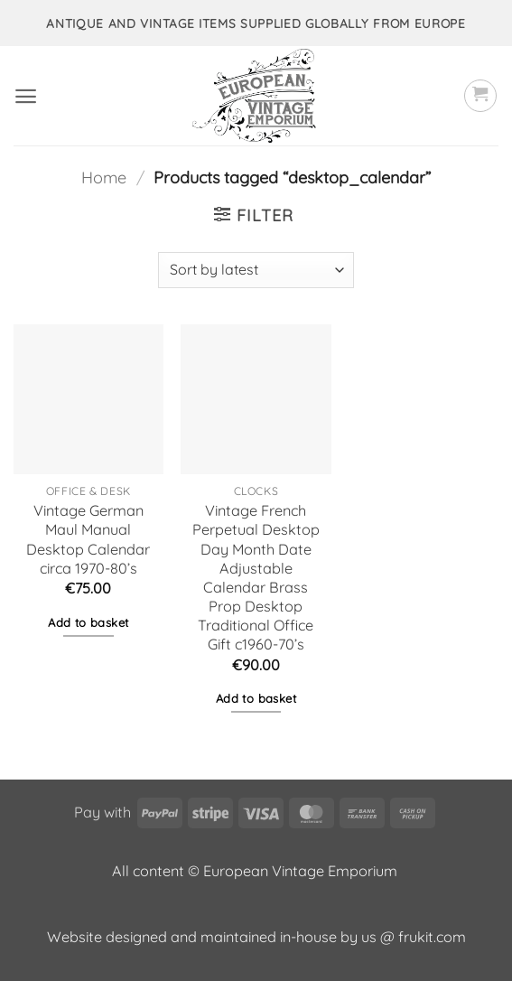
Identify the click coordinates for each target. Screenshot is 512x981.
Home (103, 177)
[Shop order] (255, 270)
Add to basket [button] (88, 622)
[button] (26, 96)
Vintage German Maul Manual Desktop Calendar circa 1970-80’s (88, 538)
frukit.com (432, 937)
